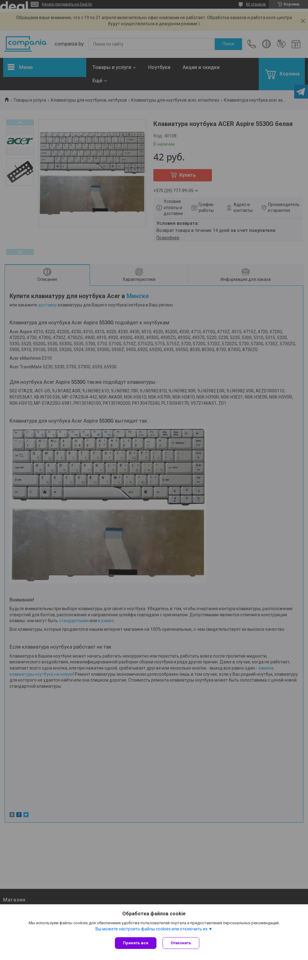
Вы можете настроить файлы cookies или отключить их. (152, 928)
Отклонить (181, 943)
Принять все (135, 943)
